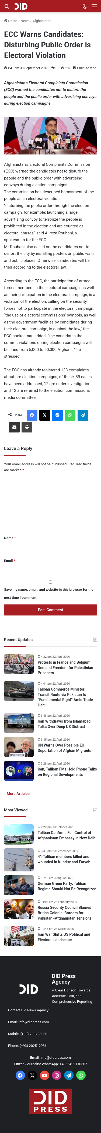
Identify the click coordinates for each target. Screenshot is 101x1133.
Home (11, 21)
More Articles (18, 793)
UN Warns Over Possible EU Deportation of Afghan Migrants (64, 748)
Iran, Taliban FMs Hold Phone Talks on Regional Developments (67, 772)
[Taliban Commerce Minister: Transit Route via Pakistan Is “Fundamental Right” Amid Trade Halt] (19, 691)
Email (9, 561)
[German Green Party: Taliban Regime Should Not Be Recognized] (19, 885)
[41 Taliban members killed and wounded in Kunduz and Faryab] (19, 859)
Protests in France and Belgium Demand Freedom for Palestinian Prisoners (65, 667)
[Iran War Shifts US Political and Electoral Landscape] (19, 936)
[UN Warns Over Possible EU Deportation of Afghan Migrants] (19, 747)
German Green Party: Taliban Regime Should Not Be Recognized (67, 886)
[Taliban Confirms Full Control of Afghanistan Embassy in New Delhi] (19, 834)
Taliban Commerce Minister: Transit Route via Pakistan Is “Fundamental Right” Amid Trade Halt (65, 697)
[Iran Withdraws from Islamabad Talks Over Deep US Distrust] (19, 723)
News (25, 21)
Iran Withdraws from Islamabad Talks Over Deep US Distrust (64, 724)
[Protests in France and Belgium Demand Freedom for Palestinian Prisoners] (19, 664)
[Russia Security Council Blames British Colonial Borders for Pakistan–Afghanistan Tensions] (19, 909)
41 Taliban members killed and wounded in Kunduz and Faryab (64, 859)
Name (10, 538)
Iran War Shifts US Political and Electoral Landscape (64, 937)
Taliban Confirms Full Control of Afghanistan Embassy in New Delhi (67, 835)
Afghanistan (42, 21)
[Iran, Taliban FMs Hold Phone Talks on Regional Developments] (19, 771)
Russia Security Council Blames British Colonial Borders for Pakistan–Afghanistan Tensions (65, 912)
